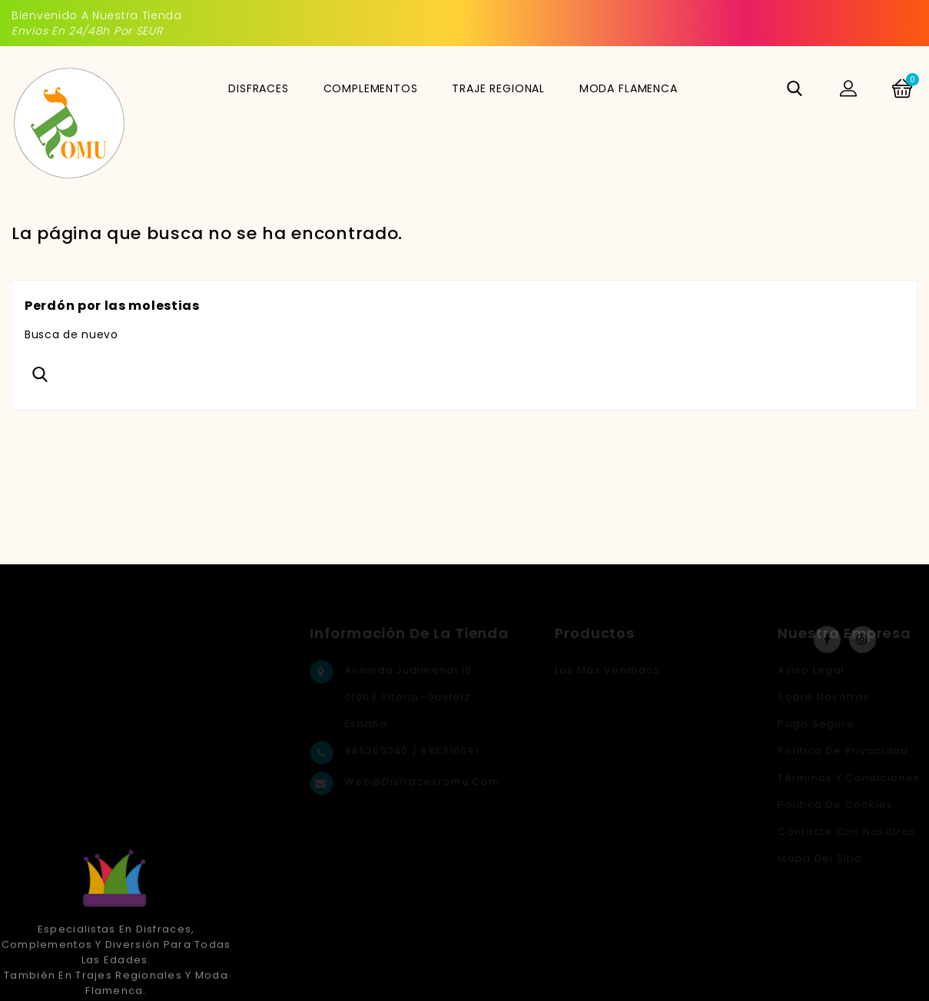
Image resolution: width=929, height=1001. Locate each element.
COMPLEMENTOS (370, 88)
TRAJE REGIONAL (498, 88)
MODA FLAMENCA (628, 88)
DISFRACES (258, 88)
